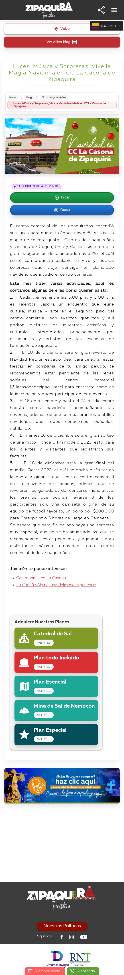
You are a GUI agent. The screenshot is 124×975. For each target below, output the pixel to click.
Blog (29, 97)
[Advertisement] (62, 844)
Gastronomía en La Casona (41, 578)
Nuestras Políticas (62, 926)
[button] (101, 10)
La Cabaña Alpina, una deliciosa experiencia (56, 585)
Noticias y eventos (54, 97)
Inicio (12, 97)
